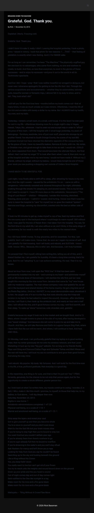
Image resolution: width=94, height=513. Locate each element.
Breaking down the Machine (19, 16)
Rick (11, 27)
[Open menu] (88, 5)
